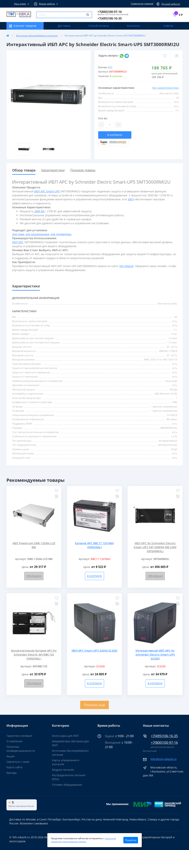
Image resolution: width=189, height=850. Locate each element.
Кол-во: (103, 118)
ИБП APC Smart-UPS (47, 191)
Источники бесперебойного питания (37, 35)
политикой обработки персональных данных (83, 840)
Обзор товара (23, 170)
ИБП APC (18, 242)
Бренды (11, 773)
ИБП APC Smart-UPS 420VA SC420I (94, 650)
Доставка (64, 26)
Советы (168, 26)
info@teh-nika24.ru (163, 759)
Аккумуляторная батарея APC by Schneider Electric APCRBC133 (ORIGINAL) (34, 654)
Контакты (133, 26)
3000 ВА (39, 211)
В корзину (114, 135)
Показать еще (94, 705)
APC (110, 67)
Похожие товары (82, 170)
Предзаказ (33, 576)
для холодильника (37, 234)
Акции (10, 756)
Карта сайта (14, 767)
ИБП (131, 199)
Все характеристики (165, 88)
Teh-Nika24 (126, 266)
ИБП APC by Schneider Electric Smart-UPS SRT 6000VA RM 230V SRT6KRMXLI (155, 547)
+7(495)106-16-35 (164, 736)
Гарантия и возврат (19, 736)
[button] (18, 4)
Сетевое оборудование (67, 784)
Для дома (18, 234)
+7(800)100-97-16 (164, 742)
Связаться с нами (17, 762)
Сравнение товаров (141, 3)
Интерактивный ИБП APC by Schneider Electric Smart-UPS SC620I (155, 654)
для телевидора (61, 234)
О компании (14, 741)
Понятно (130, 840)
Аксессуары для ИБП (65, 736)
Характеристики (53, 170)
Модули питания (63, 769)
